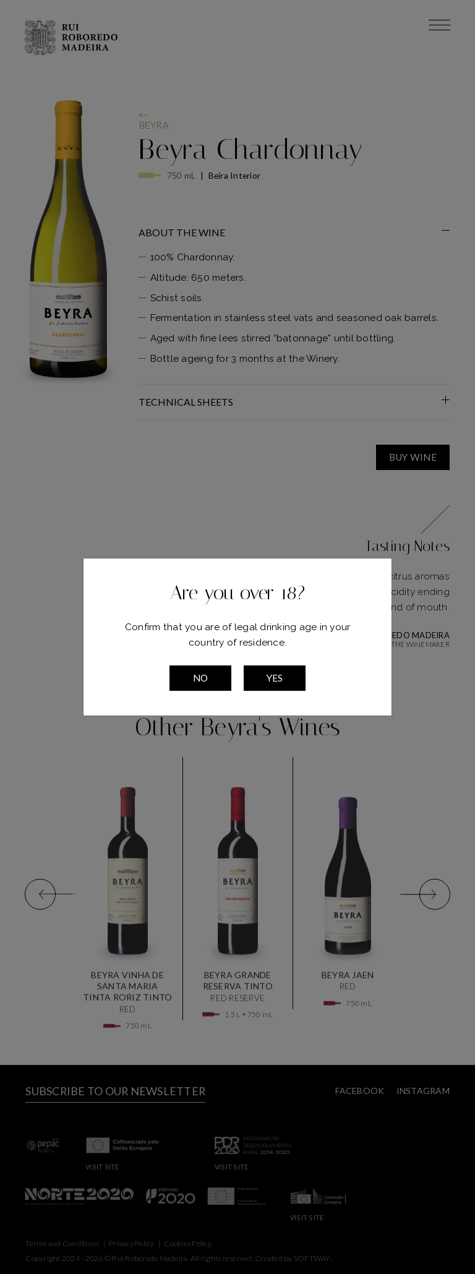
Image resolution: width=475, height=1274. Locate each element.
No (200, 677)
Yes (275, 677)
